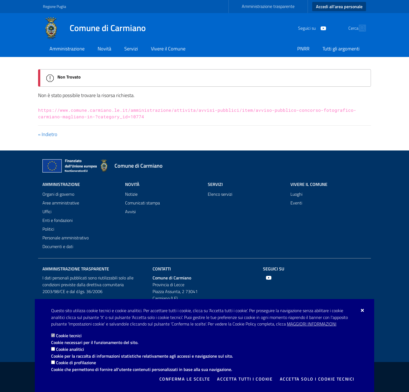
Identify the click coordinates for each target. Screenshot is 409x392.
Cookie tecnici (69, 335)
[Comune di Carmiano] (97, 28)
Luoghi (296, 194)
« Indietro (47, 134)
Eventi (296, 203)
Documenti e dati (57, 246)
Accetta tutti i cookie (244, 379)
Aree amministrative (60, 203)
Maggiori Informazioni (311, 324)
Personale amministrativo (65, 237)
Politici (48, 229)
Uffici (46, 211)
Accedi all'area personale (339, 6)
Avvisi (130, 211)
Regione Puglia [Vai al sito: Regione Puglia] (54, 6)
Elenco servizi (220, 194)
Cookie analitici (70, 349)
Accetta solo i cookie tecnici (317, 379)
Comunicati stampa (142, 203)
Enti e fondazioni (57, 220)
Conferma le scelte (184, 379)
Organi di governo (58, 194)
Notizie (131, 194)
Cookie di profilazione (76, 362)
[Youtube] (311, 28)
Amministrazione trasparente (268, 6)
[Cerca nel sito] (359, 28)
